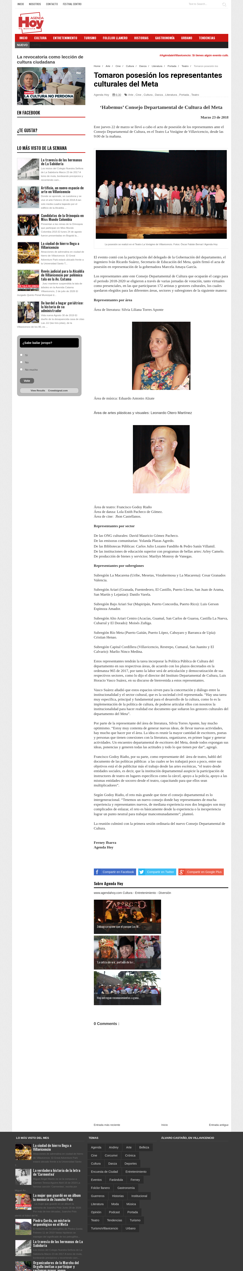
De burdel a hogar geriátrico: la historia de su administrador (62, 306)
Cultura (40, 37)
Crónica (130, 1119)
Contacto (52, 4)
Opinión (96, 1176)
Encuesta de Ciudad (104, 1136)
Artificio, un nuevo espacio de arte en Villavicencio (62, 189)
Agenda (96, 1111)
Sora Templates (194, 1265)
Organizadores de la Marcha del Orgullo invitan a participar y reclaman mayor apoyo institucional (56, 1233)
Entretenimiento (65, 37)
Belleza (144, 1111)
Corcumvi (111, 1119)
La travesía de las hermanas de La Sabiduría (61, 161)
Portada (184, 94)
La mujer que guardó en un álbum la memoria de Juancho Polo (57, 1161)
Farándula (116, 1144)
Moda (115, 1168)
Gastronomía (126, 1152)
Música (131, 1168)
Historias (118, 1160)
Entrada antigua (219, 1089)
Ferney (135, 1144)
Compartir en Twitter (156, 872)
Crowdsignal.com (58, 390)
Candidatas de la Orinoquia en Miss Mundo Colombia (62, 217)
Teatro (195, 94)
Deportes (131, 1127)
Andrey (113, 1111)
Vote (27, 380)
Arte (130, 94)
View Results (38, 390)
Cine (138, 94)
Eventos (96, 1144)
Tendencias (114, 1184)
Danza (159, 94)
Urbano (130, 1192)
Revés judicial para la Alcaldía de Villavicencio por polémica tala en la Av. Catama (62, 275)
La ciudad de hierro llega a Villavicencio (60, 245)
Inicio (20, 4)
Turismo (135, 1184)
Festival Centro (72, 4)
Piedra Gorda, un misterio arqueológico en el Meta (51, 1186)
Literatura (171, 94)
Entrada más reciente (107, 1089)
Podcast (114, 1176)
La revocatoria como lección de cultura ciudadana (50, 59)
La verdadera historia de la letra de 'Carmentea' (56, 1136)
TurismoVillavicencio (104, 1192)
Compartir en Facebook (114, 872)
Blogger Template (216, 1265)
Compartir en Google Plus (200, 872)
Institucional (139, 1160)
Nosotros (35, 4)
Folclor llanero (100, 1152)
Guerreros (98, 1160)
